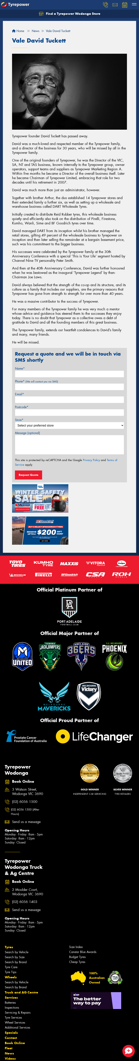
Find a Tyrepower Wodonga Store (69, 14)
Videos (10, 1026)
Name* (20, 369)
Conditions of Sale (51, 1054)
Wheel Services (15, 990)
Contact (11, 1005)
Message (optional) (27, 433)
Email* (19, 394)
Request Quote (28, 475)
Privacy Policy (91, 460)
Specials (11, 1000)
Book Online (15, 1010)
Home (18, 31)
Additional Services (17, 995)
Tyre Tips (10, 940)
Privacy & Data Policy (27, 1054)
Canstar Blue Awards (82, 920)
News (9, 1021)
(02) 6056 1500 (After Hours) (25, 779)
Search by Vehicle (16, 920)
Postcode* (21, 407)
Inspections (12, 975)
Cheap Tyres (77, 930)
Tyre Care (11, 935)
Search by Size (15, 925)
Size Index (76, 915)
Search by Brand (16, 930)
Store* (19, 420)
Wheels (11, 945)
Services (11, 965)
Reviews (11, 1031)
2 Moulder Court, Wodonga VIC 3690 (27, 859)
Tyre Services (13, 985)
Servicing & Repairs (17, 980)
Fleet (8, 1016)
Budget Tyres (77, 925)
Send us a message (26, 789)
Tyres (9, 915)
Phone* (36, 381)
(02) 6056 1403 (24, 869)
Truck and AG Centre (21, 960)
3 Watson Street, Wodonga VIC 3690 (27, 759)
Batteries (10, 970)
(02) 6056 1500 (24, 769)
